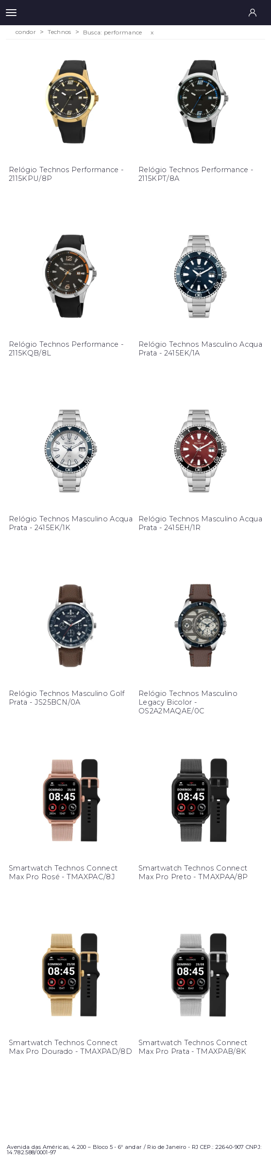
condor (26, 32)
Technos (59, 32)
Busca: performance (112, 32)
